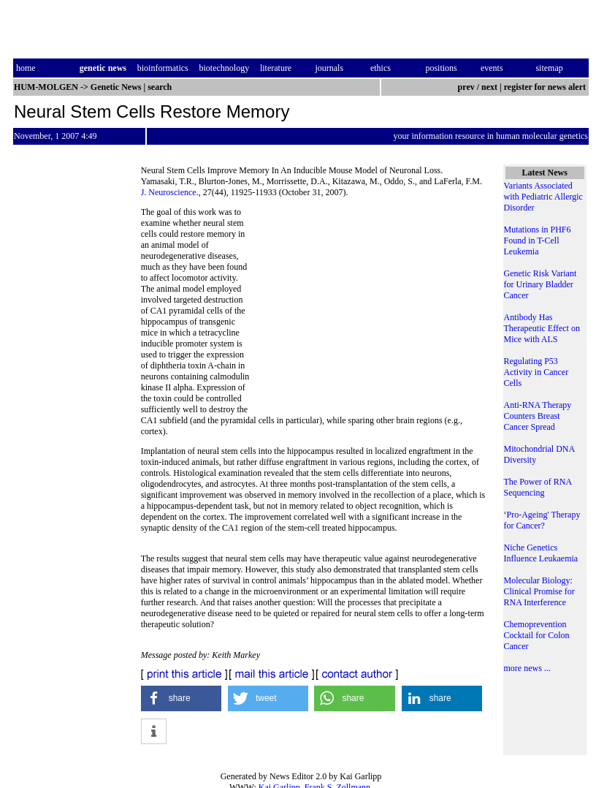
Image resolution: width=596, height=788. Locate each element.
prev (466, 87)
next (489, 87)
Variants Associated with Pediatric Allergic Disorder (543, 197)
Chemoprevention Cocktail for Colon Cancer (537, 635)
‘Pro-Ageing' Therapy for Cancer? (542, 520)
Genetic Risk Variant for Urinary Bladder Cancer (540, 284)
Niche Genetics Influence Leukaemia (541, 553)
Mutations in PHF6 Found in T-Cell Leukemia (537, 240)
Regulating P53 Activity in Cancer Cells (536, 372)
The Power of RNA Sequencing (538, 487)
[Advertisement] (370, 307)
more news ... (527, 668)
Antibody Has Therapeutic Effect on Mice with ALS (542, 328)
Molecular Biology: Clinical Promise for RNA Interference (539, 591)
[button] (181, 698)
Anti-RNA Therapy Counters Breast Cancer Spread (538, 416)
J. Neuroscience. (170, 192)
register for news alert (546, 87)
